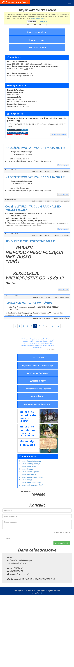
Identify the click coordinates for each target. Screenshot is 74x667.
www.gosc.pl (27, 480)
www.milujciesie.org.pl (31, 482)
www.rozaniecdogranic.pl (32, 477)
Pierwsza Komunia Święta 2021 (37, 404)
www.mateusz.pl (29, 466)
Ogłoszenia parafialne (37, 32)
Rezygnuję (43, 21)
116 (57, 326)
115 (51, 326)
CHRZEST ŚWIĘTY (37, 381)
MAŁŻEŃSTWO (37, 396)
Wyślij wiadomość (61, 543)
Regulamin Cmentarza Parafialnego (37, 365)
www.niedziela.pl (29, 474)
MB (41, 593)
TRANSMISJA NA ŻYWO (37, 48)
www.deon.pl (27, 469)
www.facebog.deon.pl (31, 464)
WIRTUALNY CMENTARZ (37, 373)
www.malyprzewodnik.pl (32, 485)
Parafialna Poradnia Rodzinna (38, 389)
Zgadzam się (32, 21)
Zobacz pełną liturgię (58, 134)
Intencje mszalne (36, 40)
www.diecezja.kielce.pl (31, 461)
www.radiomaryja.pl (30, 472)
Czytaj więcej (63, 165)
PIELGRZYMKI (38, 358)
